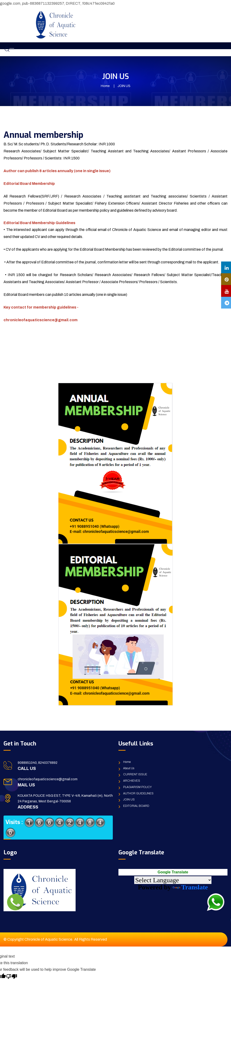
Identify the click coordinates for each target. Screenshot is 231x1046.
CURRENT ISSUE (135, 774)
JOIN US (129, 799)
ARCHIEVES (131, 780)
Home (105, 86)
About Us (128, 768)
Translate (190, 887)
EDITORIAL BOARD (136, 806)
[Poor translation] (11, 976)
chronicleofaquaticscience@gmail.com (47, 779)
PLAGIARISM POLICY (137, 787)
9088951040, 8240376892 (37, 763)
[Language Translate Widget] (172, 880)
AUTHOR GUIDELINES (138, 793)
